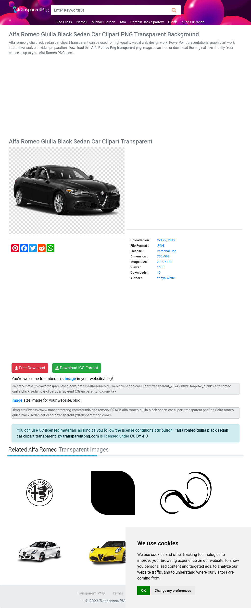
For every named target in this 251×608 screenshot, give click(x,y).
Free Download (30, 368)
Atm (123, 22)
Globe (172, 22)
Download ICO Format (76, 368)
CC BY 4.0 (139, 436)
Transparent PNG (91, 593)
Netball (81, 22)
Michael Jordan (103, 22)
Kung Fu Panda (192, 22)
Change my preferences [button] (173, 591)
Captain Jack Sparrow (147, 22)
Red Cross (64, 22)
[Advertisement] (125, 97)
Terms (118, 593)
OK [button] (143, 591)
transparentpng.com (81, 436)
